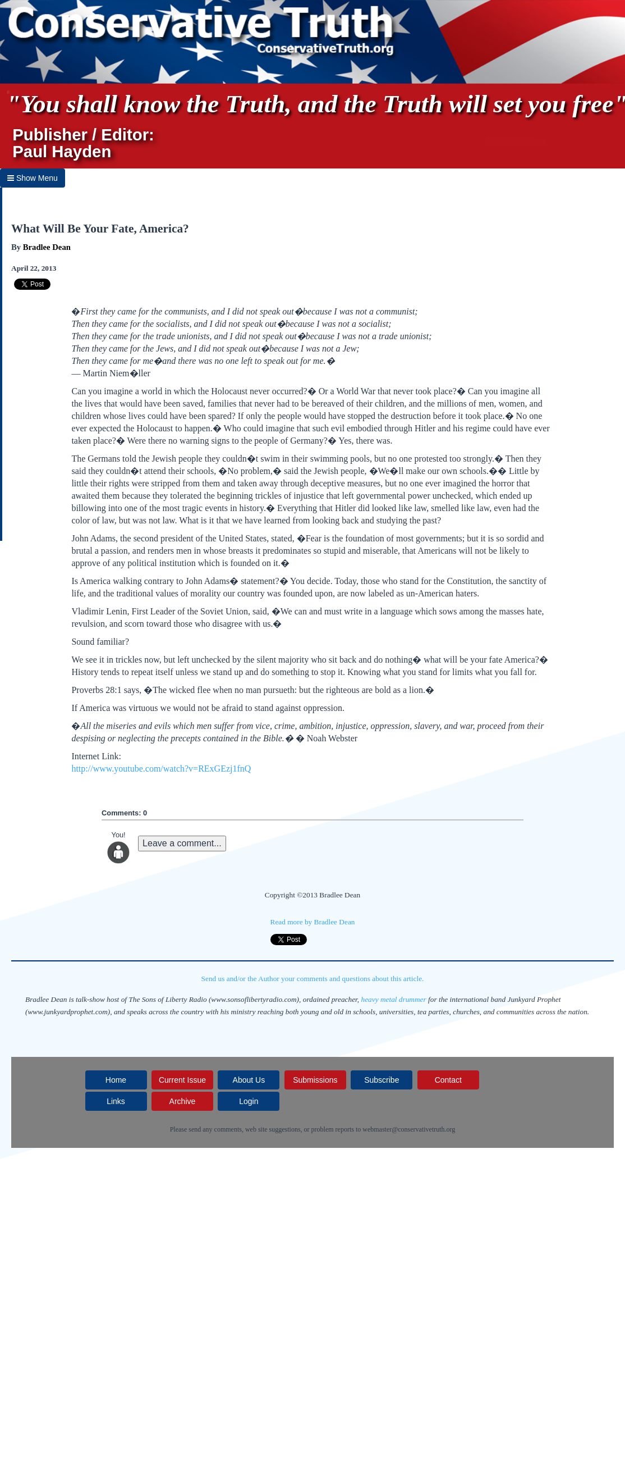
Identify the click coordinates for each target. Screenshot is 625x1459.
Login (248, 1101)
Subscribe (381, 1079)
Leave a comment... (182, 843)
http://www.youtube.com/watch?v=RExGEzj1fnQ (161, 768)
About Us (249, 1079)
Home (115, 1079)
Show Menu (32, 178)
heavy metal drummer (393, 999)
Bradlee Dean (47, 247)
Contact (448, 1079)
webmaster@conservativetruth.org (408, 1129)
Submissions (315, 1079)
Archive (182, 1101)
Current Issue (182, 1079)
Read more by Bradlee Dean (312, 922)
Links (116, 1101)
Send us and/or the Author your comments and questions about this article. (312, 978)
